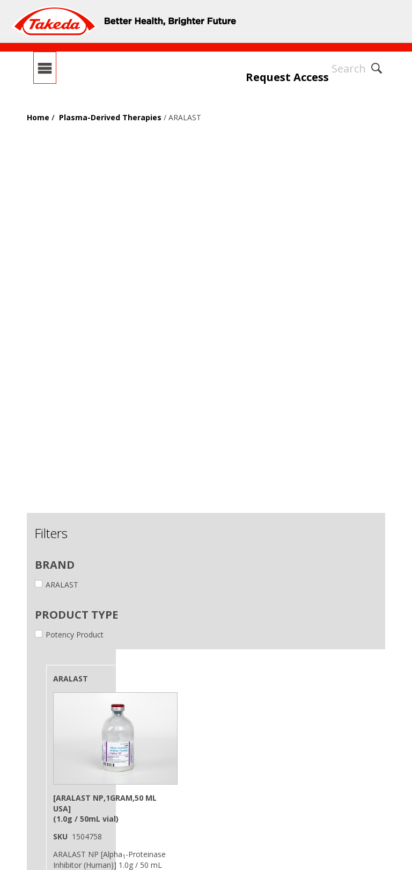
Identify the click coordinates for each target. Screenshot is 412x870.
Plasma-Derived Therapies (110, 117)
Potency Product (69, 634)
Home (38, 117)
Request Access (287, 77)
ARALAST (56, 584)
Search (349, 68)
